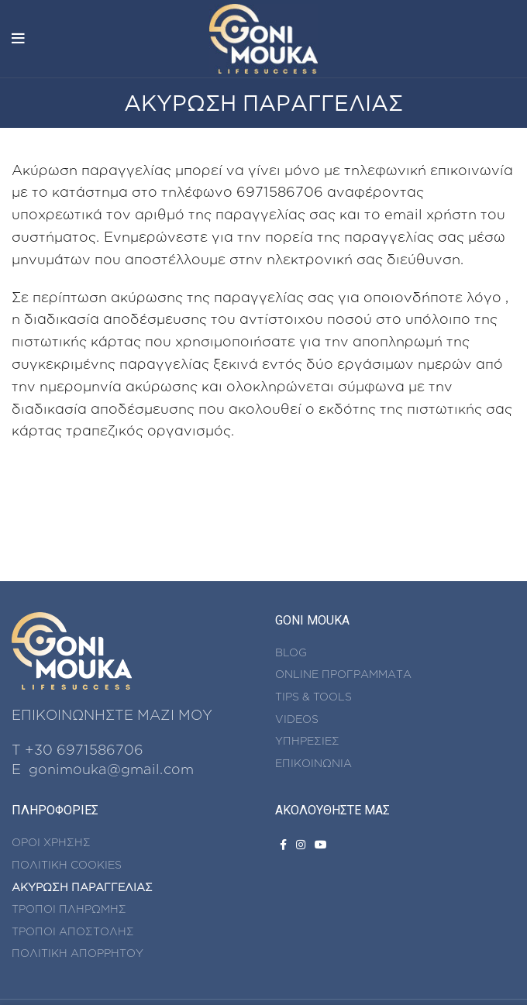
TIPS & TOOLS (313, 696)
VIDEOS (297, 718)
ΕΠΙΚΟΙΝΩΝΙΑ (313, 763)
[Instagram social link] (300, 845)
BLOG (291, 652)
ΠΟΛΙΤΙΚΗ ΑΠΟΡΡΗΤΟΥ (77, 953)
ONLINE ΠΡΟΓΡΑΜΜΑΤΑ (343, 674)
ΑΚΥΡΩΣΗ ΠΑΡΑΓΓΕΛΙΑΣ (82, 887)
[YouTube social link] (321, 845)
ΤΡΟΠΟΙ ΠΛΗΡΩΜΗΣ (69, 908)
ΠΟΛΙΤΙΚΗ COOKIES (67, 864)
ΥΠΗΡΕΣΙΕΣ (307, 740)
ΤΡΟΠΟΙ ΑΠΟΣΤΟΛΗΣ (73, 931)
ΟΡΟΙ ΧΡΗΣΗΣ (51, 842)
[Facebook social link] (283, 845)
